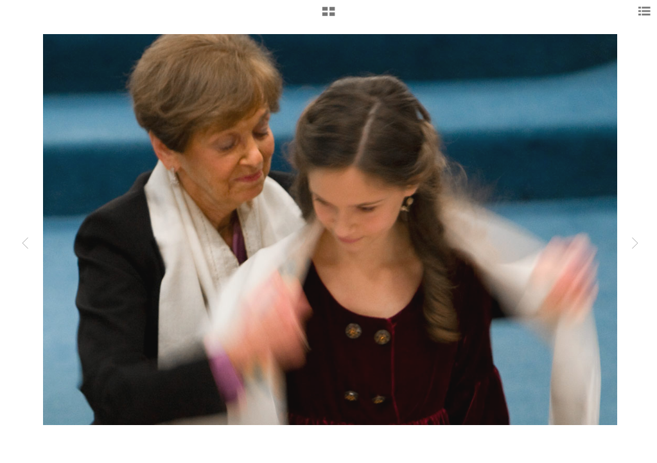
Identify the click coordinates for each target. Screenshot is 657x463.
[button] (328, 16)
